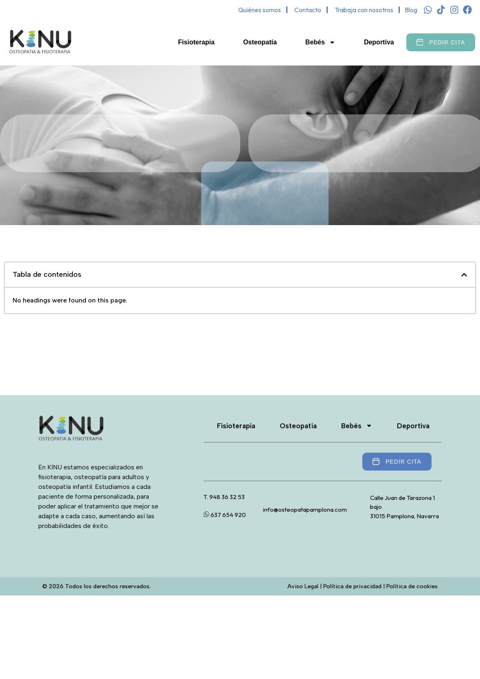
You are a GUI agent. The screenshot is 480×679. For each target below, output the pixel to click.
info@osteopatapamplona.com (305, 509)
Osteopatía (260, 42)
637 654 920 (225, 515)
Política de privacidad (352, 586)
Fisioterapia (196, 42)
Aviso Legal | (305, 586)
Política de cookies (412, 586)
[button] (464, 275)
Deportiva (379, 42)
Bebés (320, 42)
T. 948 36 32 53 (224, 497)
